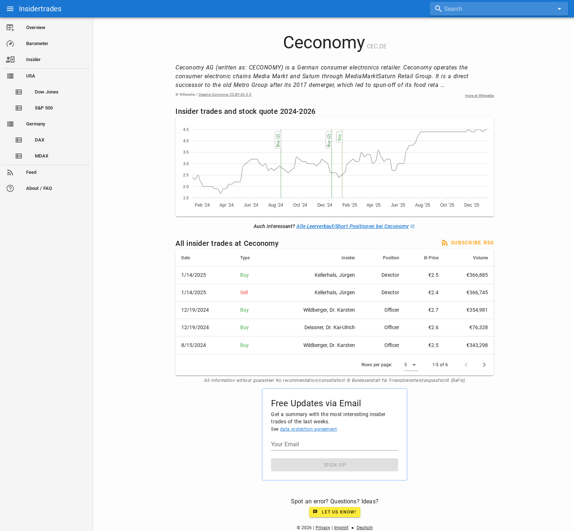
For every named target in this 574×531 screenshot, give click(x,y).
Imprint (342, 527)
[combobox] (499, 9)
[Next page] (485, 364)
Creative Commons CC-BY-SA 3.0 (225, 94)
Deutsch (365, 527)
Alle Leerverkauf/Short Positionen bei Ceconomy (356, 226)
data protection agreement (308, 429)
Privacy (323, 527)
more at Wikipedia (480, 95)
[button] (412, 365)
